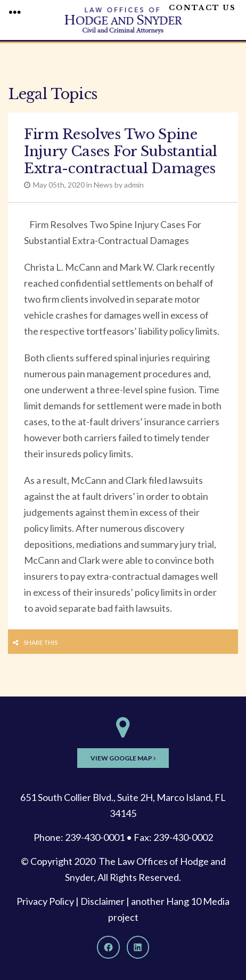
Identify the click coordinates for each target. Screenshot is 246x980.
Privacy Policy (45, 901)
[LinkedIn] (138, 947)
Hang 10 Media (197, 901)
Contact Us (202, 7)
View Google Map (123, 758)
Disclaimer (102, 901)
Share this (40, 642)
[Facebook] (108, 947)
